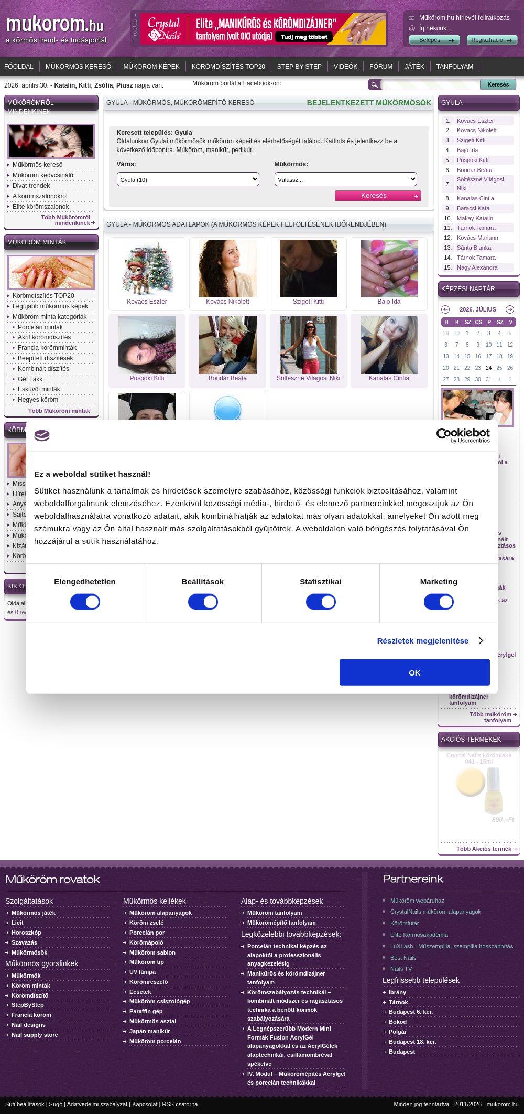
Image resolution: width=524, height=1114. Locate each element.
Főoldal (19, 66)
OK (415, 672)
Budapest (402, 1051)
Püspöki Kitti (146, 378)
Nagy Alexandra (477, 267)
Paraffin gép (146, 1011)
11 (500, 345)
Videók (345, 66)
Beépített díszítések (45, 358)
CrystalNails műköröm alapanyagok (435, 911)
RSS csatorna (180, 1104)
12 (510, 345)
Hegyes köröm (38, 399)
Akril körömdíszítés (44, 337)
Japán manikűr (149, 1031)
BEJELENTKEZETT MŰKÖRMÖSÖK (369, 103)
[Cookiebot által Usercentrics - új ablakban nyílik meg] (444, 436)
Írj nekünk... (435, 28)
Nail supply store (35, 1035)
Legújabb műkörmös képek (50, 306)
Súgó (56, 1104)
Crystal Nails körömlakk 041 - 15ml (479, 758)
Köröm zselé (146, 922)
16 (478, 356)
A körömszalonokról (40, 196)
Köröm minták (31, 985)
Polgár (398, 1032)
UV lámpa (142, 972)
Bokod (398, 1022)
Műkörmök (26, 975)
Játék (414, 66)
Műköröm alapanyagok (160, 912)
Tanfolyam (455, 66)
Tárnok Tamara (476, 227)
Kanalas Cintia (389, 378)
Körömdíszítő (30, 995)
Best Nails (403, 958)
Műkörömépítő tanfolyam (281, 922)
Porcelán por (147, 932)
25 (500, 368)
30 (457, 333)
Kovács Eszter (147, 301)
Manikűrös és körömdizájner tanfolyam (468, 696)
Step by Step (299, 66)
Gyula (452, 102)
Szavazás (24, 942)
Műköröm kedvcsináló (43, 175)
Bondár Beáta (228, 378)
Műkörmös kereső (78, 66)
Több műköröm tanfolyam (490, 717)
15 (467, 356)
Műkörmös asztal (152, 1021)
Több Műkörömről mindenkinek (66, 220)
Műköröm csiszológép (159, 1001)
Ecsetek (140, 992)
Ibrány (397, 992)
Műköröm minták (37, 242)
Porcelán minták (40, 327)
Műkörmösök (29, 952)
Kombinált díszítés (43, 368)
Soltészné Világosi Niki (308, 378)
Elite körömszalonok (41, 206)
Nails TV (401, 969)
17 (489, 356)
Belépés (429, 40)
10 (489, 345)
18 (500, 356)
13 (446, 356)
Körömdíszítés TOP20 (228, 66)
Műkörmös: (292, 164)
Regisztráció (487, 40)
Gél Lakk (30, 379)
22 (467, 368)
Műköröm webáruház (417, 900)
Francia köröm (31, 1015)
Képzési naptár (468, 289)
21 (457, 368)
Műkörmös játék (34, 912)
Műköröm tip (146, 962)
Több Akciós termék (483, 849)
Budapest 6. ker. (411, 1012)
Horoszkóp (26, 932)
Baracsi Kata (473, 208)
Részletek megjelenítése (423, 640)
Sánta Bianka (474, 247)
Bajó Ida (388, 301)
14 (457, 356)
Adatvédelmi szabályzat (97, 1104)
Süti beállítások (25, 1104)
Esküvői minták (39, 389)
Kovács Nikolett (227, 301)
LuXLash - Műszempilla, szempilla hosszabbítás (451, 946)
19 (510, 356)
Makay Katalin (475, 218)
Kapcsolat (144, 1104)
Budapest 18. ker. (412, 1041)
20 (446, 368)
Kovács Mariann (477, 237)
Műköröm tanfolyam (274, 912)
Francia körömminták (47, 347)
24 (489, 368)
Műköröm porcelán (155, 1041)
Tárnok (398, 1002)
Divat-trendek (31, 185)
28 (457, 379)
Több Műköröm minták (59, 411)
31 (489, 379)
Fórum (380, 66)
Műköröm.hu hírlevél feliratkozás (464, 18)
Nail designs (29, 1025)
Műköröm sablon (152, 952)
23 (478, 368)
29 (446, 333)
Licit (18, 922)
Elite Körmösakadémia (419, 934)
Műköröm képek (151, 66)
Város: (126, 164)
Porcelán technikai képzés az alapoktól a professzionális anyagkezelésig (287, 955)
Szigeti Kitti (308, 301)
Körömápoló (146, 942)
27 (446, 379)
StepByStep (28, 1005)
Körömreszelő (148, 982)
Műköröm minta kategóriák (49, 316)
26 (510, 368)
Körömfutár (404, 923)
